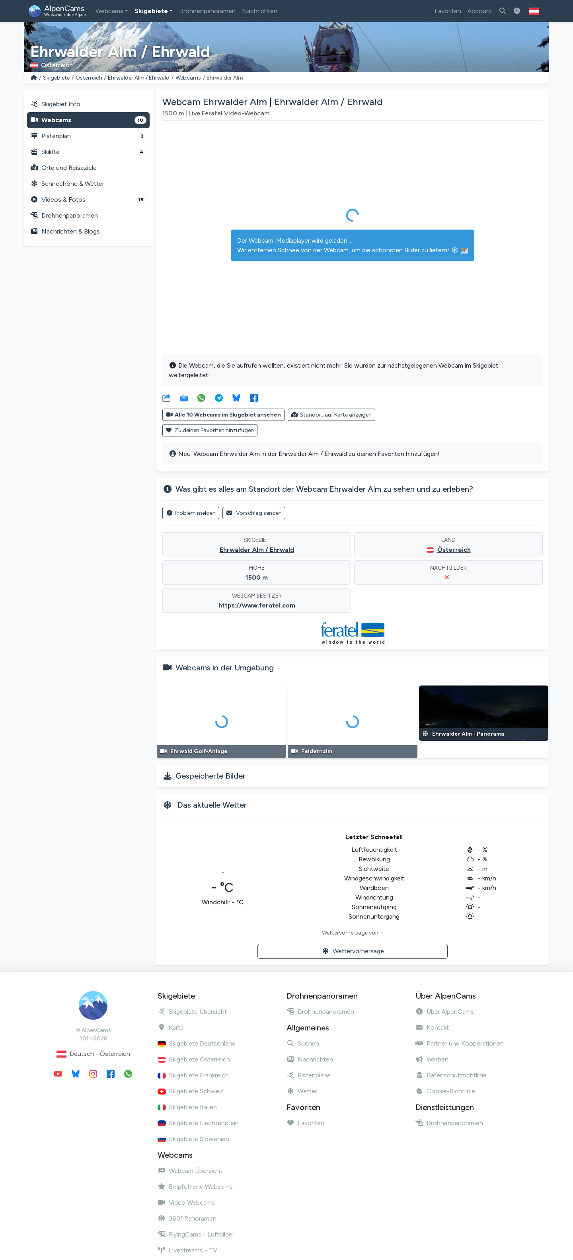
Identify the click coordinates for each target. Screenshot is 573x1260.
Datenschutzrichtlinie (451, 1075)
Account (480, 11)
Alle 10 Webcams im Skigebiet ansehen (223, 414)
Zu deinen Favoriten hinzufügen (210, 430)
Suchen (302, 1043)
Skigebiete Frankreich (193, 1075)
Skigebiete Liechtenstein (198, 1123)
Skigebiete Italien (187, 1107)
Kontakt (432, 1027)
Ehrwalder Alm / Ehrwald (139, 77)
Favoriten (448, 11)
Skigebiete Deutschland (197, 1043)
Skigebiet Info (55, 104)
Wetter (301, 1091)
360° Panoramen (187, 1218)
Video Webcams (186, 1202)
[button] (534, 11)
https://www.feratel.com (256, 605)
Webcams (109, 11)
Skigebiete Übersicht (192, 1011)
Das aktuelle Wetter (212, 805)
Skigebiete (151, 11)
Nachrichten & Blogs (65, 231)
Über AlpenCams (444, 1011)
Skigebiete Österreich (194, 1059)
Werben (431, 1059)
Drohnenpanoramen (207, 11)
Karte (171, 1027)
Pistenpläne (308, 1075)
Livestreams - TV (187, 1250)
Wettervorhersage (353, 951)
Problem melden (191, 513)
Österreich (89, 77)
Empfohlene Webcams (195, 1186)
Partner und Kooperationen (459, 1043)
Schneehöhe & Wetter (67, 183)
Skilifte (88, 152)
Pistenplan (88, 136)
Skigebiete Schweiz (191, 1091)
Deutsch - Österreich (93, 1054)
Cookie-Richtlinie (445, 1091)
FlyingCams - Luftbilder (196, 1234)
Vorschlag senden (254, 513)
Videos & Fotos (88, 200)
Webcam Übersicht (190, 1170)
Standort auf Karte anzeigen (331, 414)
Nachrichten (259, 11)
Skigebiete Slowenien (193, 1139)
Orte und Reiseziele (63, 167)
